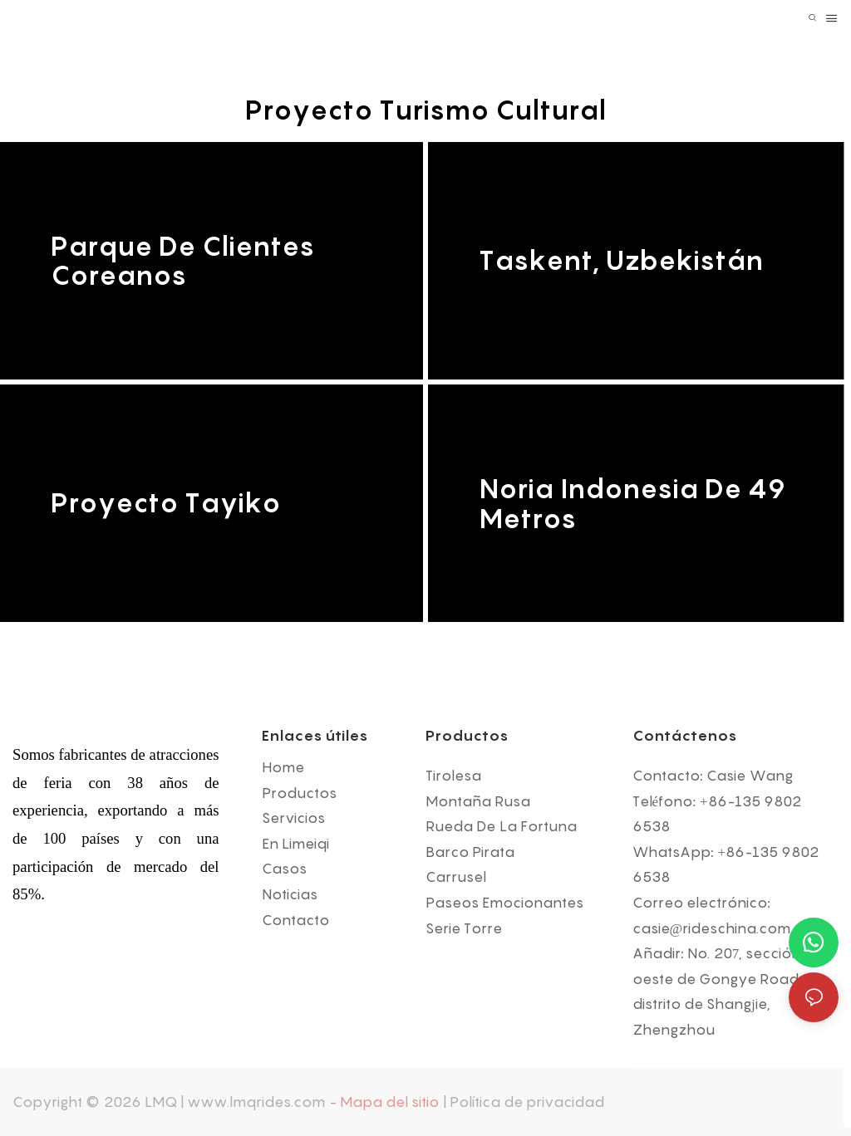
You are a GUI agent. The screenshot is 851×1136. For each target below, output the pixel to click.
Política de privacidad (527, 1102)
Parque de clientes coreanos (182, 261)
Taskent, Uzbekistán (621, 260)
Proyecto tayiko (165, 503)
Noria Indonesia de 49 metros (632, 503)
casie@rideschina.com (711, 928)
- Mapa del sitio (384, 1102)
